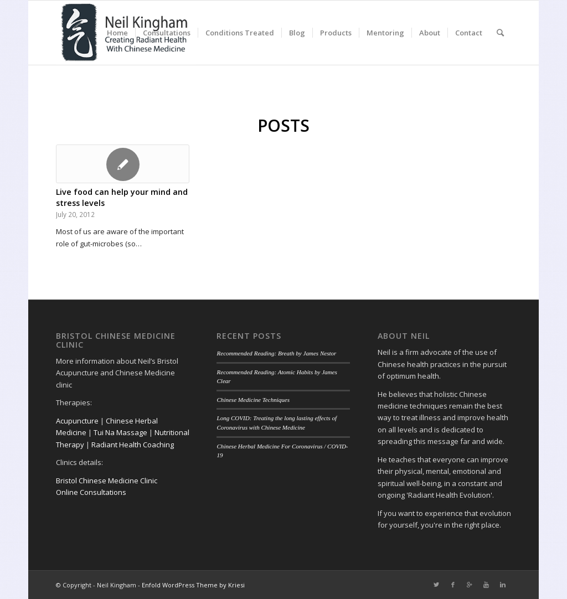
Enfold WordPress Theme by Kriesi (193, 585)
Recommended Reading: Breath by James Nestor (276, 353)
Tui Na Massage (120, 432)
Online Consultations (91, 492)
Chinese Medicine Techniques (253, 399)
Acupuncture (77, 421)
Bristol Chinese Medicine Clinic (106, 481)
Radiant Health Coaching (132, 445)
